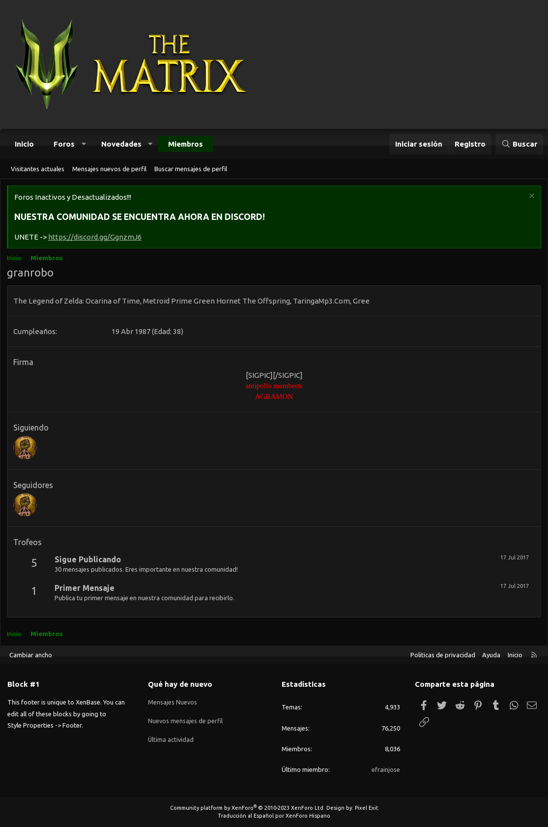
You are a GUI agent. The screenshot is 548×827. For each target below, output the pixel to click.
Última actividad (171, 737)
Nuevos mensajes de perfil (185, 719)
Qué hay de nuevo (180, 684)
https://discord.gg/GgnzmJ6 (96, 238)
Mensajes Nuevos (173, 701)
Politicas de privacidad (442, 654)
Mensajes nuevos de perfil (109, 168)
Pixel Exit (366, 808)
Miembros (185, 144)
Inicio (24, 144)
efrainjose (386, 769)
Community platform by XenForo (247, 808)
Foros (64, 144)
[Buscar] (519, 144)
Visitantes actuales (37, 168)
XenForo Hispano (308, 816)
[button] (83, 144)
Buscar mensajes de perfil (190, 168)
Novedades (121, 144)
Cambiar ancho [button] (30, 654)
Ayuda (491, 654)
